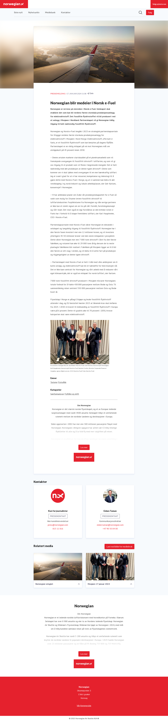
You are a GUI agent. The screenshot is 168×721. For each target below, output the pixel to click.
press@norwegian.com (58, 525)
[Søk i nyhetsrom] (140, 12)
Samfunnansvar (57, 394)
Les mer (84, 447)
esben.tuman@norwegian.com (110, 525)
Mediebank (50, 12)
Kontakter (65, 12)
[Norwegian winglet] (58, 566)
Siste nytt (18, 12)
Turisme (53, 382)
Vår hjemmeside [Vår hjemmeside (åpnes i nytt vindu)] (84, 705)
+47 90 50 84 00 (110, 528)
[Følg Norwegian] (150, 12)
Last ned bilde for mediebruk (119, 546)
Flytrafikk (62, 382)
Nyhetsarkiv (33, 12)
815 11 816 (58, 528)
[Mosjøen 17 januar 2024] (110, 566)
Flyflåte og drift (72, 394)
